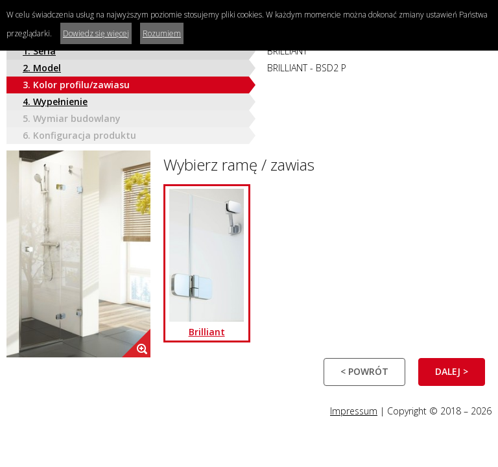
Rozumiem (162, 33)
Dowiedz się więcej (96, 33)
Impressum (353, 411)
